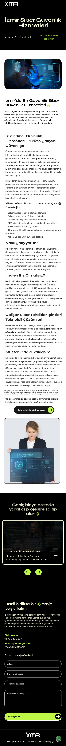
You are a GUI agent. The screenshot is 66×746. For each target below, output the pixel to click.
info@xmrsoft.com (14, 646)
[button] (27, 572)
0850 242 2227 (13, 638)
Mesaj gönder (34, 716)
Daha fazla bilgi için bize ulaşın (35, 410)
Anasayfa (8, 37)
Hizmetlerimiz (25, 37)
